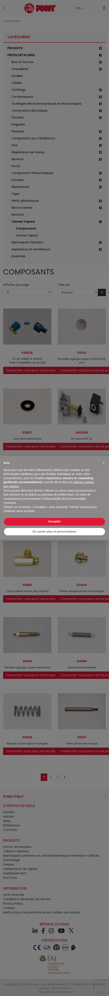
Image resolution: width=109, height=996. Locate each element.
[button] (103, 462)
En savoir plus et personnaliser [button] (55, 531)
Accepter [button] (54, 521)
